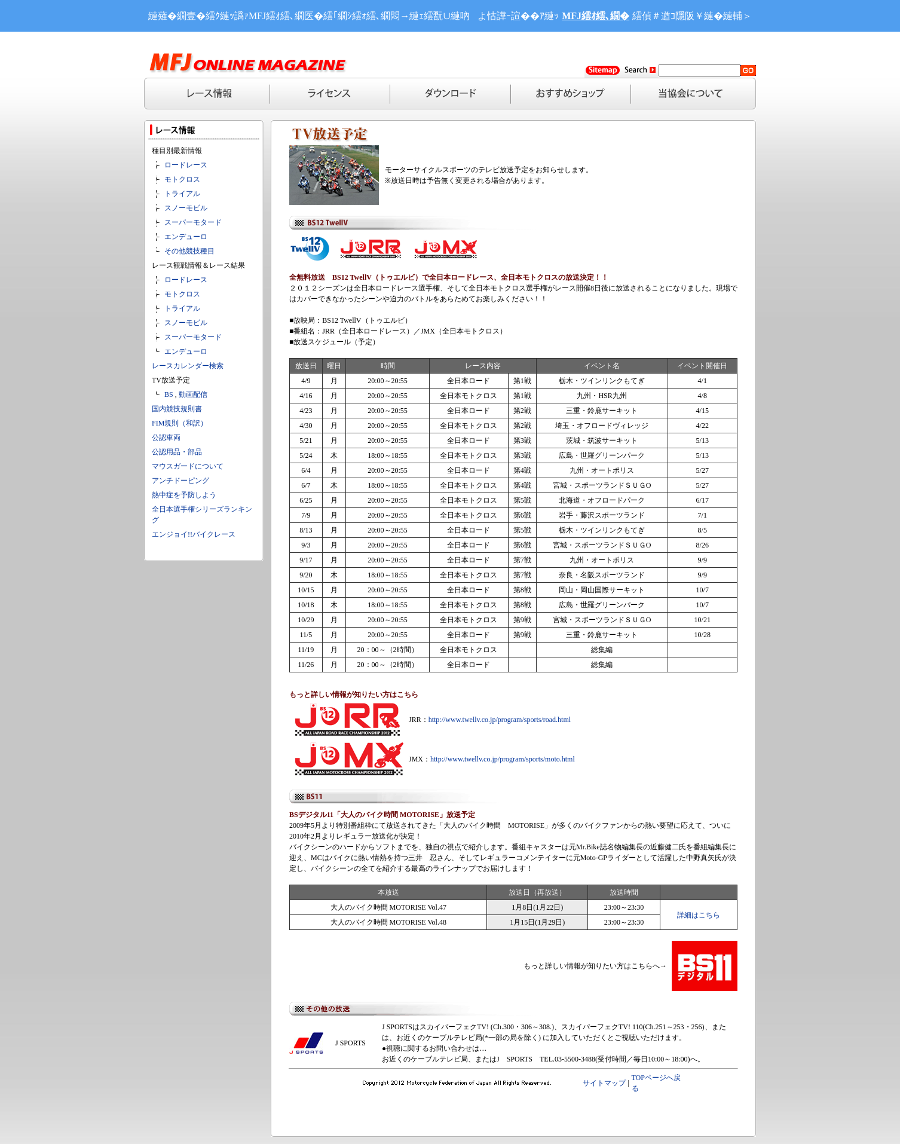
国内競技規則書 (177, 409)
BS (168, 394)
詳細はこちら (698, 915)
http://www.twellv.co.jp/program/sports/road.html (499, 719)
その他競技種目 (189, 251)
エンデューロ (185, 237)
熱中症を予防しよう (184, 495)
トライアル (182, 193)
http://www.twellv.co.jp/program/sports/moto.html (502, 759)
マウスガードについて (188, 466)
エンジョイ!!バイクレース (193, 534)
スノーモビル (185, 208)
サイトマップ (604, 1083)
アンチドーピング (180, 480)
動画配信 (193, 394)
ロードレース (185, 165)
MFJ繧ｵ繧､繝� (595, 16)
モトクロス (182, 179)
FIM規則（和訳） (179, 423)
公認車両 (166, 437)
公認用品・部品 (177, 452)
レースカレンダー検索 (188, 366)
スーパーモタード (193, 222)
